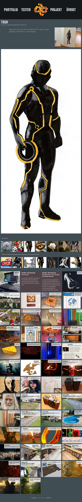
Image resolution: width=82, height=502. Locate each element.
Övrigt (71, 10)
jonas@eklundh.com (41, 497)
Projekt (56, 10)
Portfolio (11, 10)
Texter (26, 10)
